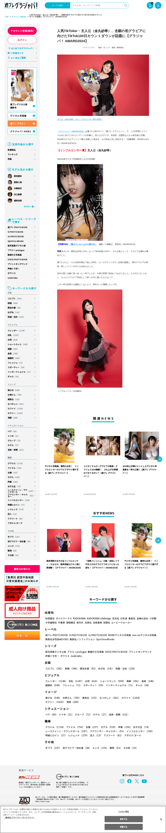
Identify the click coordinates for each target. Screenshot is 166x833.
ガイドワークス (64, 618)
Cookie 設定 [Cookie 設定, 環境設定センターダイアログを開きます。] (123, 811)
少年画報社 (51, 622)
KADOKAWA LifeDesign (99, 618)
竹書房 (61, 622)
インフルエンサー (19, 500)
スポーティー (17, 367)
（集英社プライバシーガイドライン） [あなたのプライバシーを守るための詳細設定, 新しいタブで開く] (19, 817)
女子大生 (15, 486)
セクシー (16, 413)
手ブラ (14, 536)
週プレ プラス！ (18, 123)
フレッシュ (16, 362)
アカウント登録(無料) (22, 30)
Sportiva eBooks (16, 241)
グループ (15, 440)
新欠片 (80, 622)
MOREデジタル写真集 (119, 635)
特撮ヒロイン (17, 504)
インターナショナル (20, 371)
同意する (123, 826)
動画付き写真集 (15, 254)
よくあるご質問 (18, 58)
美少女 (14, 390)
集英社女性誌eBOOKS (56, 639)
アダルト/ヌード (15, 523)
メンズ (14, 546)
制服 (13, 303)
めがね (14, 312)
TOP (7, 17)
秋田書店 (50, 618)
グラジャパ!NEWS (19, 17)
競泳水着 (15, 307)
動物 (13, 550)
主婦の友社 (142, 618)
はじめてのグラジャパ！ (22, 48)
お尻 (13, 339)
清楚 (13, 417)
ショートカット (18, 344)
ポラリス (12, 273)
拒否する (123, 819)
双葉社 (106, 622)
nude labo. (13, 277)
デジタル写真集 (18, 115)
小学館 (152, 618)
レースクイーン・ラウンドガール (21, 491)
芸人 (13, 514)
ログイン (22, 40)
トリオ (14, 436)
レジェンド (16, 509)
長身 (13, 353)
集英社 (131, 618)
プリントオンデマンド (18, 264)
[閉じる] (161, 819)
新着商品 (12, 149)
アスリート (16, 518)
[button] (159, 459)
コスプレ (15, 298)
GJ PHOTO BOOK (16, 236)
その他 (14, 555)
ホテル (14, 445)
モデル (14, 477)
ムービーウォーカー (121, 622)
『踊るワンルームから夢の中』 (83, 244)
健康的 (14, 358)
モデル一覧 (29, 206)
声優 (13, 481)
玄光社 (115, 618)
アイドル (15, 468)
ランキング (13, 154)
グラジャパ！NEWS (20, 131)
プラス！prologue (16, 250)
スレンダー (17, 330)
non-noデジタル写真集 (144, 635)
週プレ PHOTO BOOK (17, 227)
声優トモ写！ (14, 268)
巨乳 (14, 335)
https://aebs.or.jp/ (42, 801)
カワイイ (16, 408)
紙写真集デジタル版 (17, 245)
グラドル (16, 463)
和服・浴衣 (16, 316)
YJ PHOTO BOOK (15, 231)
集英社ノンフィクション (82, 639)
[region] (83, 819)
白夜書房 (97, 622)
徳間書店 (70, 622)
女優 (13, 472)
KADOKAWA (79, 618)
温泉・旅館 (16, 449)
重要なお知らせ (22, 568)
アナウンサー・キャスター (21, 495)
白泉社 (88, 622)
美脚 (13, 348)
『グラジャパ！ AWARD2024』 (71, 131)
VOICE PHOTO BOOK (17, 259)
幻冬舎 (123, 618)
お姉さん (15, 394)
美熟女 (14, 399)
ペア (13, 431)
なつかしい (16, 403)
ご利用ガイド (17, 53)
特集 (10, 159)
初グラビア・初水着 (20, 541)
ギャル (14, 376)
